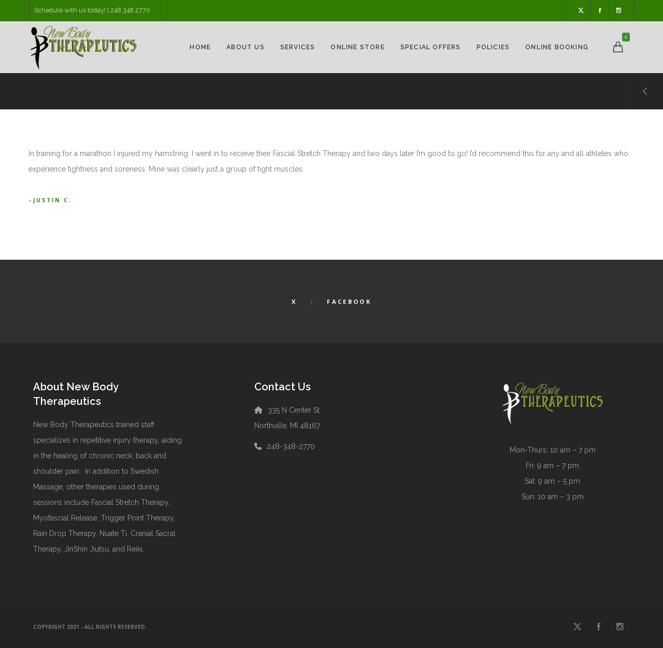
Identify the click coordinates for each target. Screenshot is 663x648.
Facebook (349, 301)
